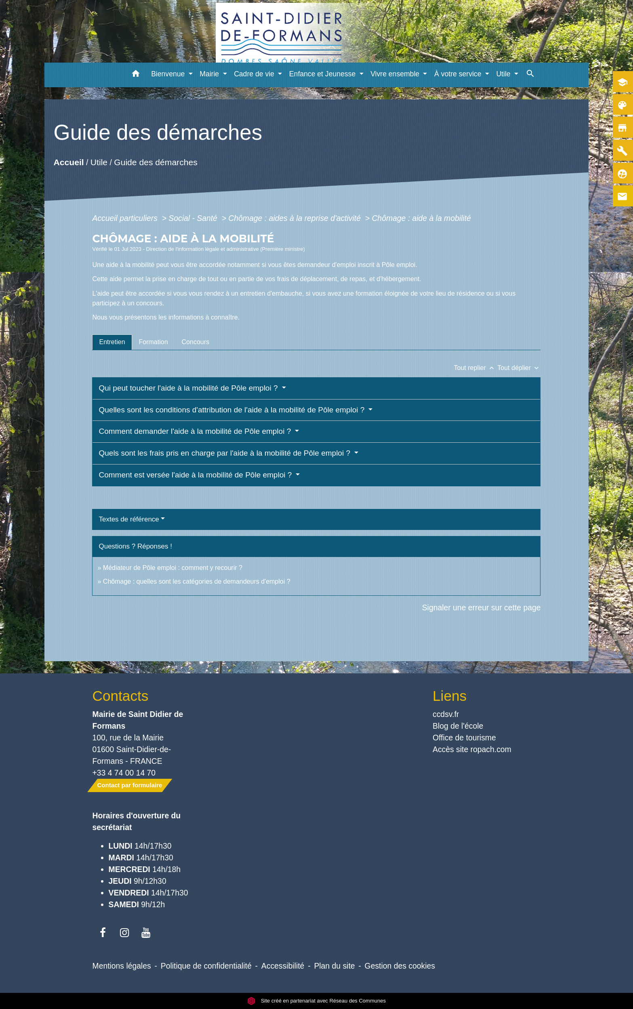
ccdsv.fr (446, 714)
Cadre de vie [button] (255, 74)
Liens (450, 696)
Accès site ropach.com (472, 749)
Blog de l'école (458, 725)
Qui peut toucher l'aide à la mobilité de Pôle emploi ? (189, 388)
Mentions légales (122, 965)
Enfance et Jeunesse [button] (323, 74)
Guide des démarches (156, 162)
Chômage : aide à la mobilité (421, 218)
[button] (135, 75)
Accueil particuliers (126, 218)
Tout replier (476, 367)
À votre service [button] (458, 74)
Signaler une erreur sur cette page (481, 607)
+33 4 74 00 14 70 (124, 772)
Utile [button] (504, 74)
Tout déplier (518, 367)
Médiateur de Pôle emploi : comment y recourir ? (172, 567)
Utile (98, 162)
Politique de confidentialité (206, 965)
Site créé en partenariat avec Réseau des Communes (316, 1001)
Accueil (68, 162)
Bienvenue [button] (169, 74)
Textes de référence (129, 519)
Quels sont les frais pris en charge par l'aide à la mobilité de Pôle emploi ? (225, 453)
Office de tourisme (464, 737)
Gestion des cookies (400, 965)
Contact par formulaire (129, 785)
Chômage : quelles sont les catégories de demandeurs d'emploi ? (196, 581)
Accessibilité (283, 965)
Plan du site (334, 965)
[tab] (112, 342)
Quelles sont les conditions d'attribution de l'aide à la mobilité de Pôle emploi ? (232, 410)
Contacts (121, 696)
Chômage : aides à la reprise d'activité (295, 218)
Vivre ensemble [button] (395, 74)
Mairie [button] (210, 74)
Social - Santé (193, 218)
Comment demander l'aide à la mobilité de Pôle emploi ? (196, 431)
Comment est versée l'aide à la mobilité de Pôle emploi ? (196, 475)
